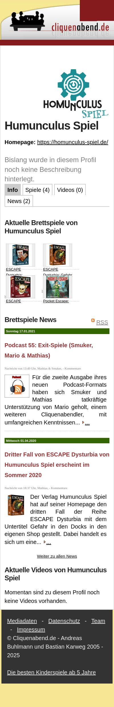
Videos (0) (70, 190)
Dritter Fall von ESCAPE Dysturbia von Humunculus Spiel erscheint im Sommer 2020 (57, 464)
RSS (102, 322)
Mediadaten (22, 621)
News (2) (18, 201)
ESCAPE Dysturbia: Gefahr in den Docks (57, 263)
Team (98, 621)
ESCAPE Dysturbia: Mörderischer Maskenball (20, 297)
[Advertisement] (57, 57)
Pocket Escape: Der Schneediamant (57, 294)
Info (12, 190)
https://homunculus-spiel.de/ (72, 142)
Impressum (31, 629)
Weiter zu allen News (57, 556)
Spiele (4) (37, 190)
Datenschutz (64, 621)
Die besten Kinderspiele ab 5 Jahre (51, 672)
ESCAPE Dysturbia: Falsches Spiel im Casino (20, 266)
